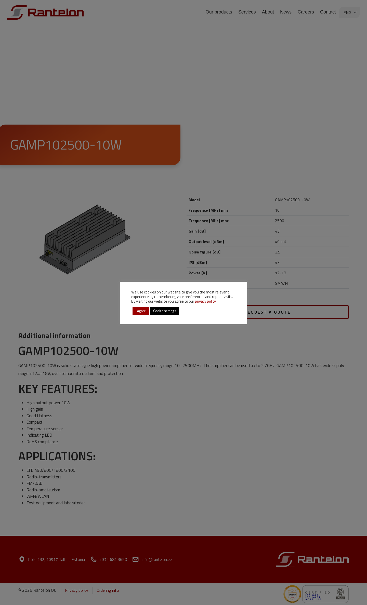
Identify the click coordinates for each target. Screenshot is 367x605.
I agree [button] (141, 310)
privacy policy (205, 301)
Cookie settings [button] (164, 310)
